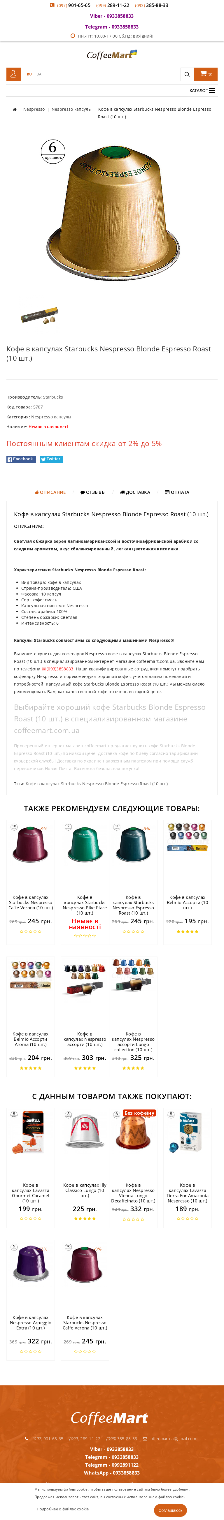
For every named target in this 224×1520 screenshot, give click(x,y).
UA (39, 74)
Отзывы (93, 492)
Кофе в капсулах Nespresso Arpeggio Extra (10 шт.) (30, 1322)
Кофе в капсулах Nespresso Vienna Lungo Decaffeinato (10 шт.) (133, 1193)
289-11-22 (113, 5)
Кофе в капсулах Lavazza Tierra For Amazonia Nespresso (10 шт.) (188, 1193)
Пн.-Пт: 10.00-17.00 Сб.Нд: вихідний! (112, 36)
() (206, 73)
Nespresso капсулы (51, 417)
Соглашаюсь (170, 1510)
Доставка (135, 492)
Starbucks (53, 397)
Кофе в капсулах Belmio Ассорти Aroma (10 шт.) (31, 1039)
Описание (50, 492)
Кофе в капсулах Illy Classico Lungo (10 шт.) (85, 1190)
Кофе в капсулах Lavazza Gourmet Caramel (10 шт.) (30, 1193)
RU (29, 74)
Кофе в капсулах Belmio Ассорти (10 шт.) (187, 902)
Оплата (177, 492)
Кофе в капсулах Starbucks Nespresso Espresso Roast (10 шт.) (133, 905)
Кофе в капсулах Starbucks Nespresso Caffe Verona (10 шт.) (30, 902)
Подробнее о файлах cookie (63, 1509)
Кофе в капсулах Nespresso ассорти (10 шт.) (85, 1039)
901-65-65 (73, 5)
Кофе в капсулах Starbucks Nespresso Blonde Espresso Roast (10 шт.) (97, 783)
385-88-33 (151, 5)
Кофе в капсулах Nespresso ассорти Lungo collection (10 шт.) (133, 1041)
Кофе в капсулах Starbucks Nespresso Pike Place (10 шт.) (85, 905)
